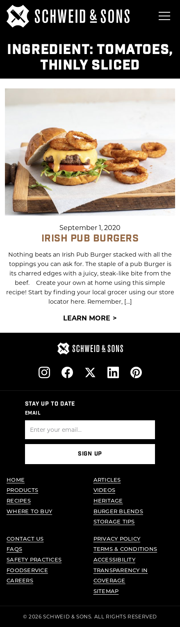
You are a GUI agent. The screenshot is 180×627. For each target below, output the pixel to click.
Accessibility (114, 559)
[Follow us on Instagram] (44, 372)
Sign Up (90, 454)
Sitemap (106, 590)
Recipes (19, 500)
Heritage (108, 500)
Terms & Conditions (125, 549)
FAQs (14, 549)
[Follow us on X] (90, 372)
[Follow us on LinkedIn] (113, 372)
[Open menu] (164, 16)
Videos (104, 490)
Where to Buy (29, 510)
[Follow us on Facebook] (67, 372)
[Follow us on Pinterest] (136, 372)
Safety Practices (34, 559)
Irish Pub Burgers (90, 238)
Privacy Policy (117, 538)
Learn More (86, 317)
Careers (20, 580)
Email (33, 413)
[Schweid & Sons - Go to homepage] (68, 16)
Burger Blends (118, 510)
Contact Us (25, 538)
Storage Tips (114, 521)
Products (22, 490)
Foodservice (27, 569)
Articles (107, 479)
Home (16, 479)
